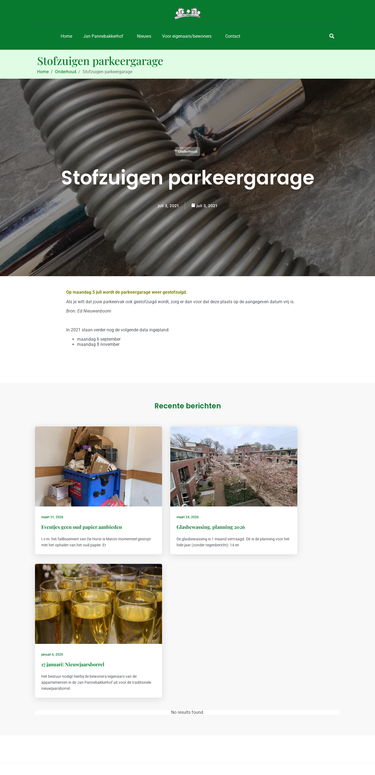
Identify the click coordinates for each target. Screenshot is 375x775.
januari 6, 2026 (262, 497)
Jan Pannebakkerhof (103, 36)
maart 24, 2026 (158, 497)
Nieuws (144, 36)
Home (66, 36)
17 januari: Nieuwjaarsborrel (282, 506)
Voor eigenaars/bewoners (187, 36)
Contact (232, 36)
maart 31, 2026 (53, 497)
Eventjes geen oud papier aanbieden (82, 506)
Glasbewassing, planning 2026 (181, 506)
